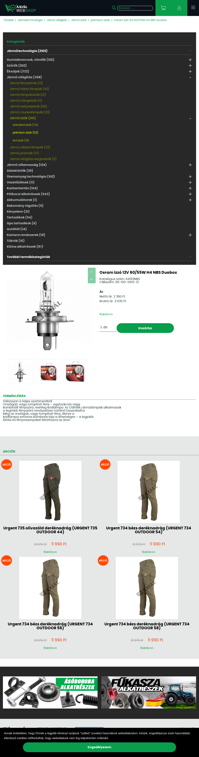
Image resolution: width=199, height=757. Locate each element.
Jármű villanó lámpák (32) (30, 147)
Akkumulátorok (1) (22, 200)
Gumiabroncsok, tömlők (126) (30, 59)
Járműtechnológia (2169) (27, 51)
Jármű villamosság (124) (27, 164)
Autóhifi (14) (17, 229)
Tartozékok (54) (19, 217)
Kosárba (145, 328)
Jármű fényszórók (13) (26, 83)
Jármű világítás (57, 20)
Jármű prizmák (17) (24, 153)
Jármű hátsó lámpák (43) (29, 89)
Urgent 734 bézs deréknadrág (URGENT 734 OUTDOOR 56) (50, 626)
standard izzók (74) (25, 125)
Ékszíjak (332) (18, 71)
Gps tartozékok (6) (22, 223)
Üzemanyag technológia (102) (31, 176)
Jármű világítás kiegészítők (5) (33, 159)
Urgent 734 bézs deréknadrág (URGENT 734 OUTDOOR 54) (148, 530)
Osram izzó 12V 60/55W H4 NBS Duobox (140, 20)
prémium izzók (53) (25, 132)
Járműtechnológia (30, 20)
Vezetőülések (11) (21, 182)
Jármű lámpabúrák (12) (28, 94)
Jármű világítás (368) (24, 77)
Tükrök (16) (16, 240)
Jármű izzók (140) (23, 118)
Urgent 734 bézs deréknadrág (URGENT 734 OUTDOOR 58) (146, 626)
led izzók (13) (21, 140)
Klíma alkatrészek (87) (25, 246)
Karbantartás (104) (22, 188)
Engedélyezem (99, 747)
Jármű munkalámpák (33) (30, 112)
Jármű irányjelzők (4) (26, 100)
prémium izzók (100, 20)
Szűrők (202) (17, 65)
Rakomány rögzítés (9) (25, 205)
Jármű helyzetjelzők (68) (28, 106)
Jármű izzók (78, 20)
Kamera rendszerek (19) (26, 235)
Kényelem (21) (18, 211)
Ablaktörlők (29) (20, 170)
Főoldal (8, 20)
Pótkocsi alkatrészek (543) (28, 194)
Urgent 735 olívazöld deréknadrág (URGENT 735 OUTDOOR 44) (50, 530)
